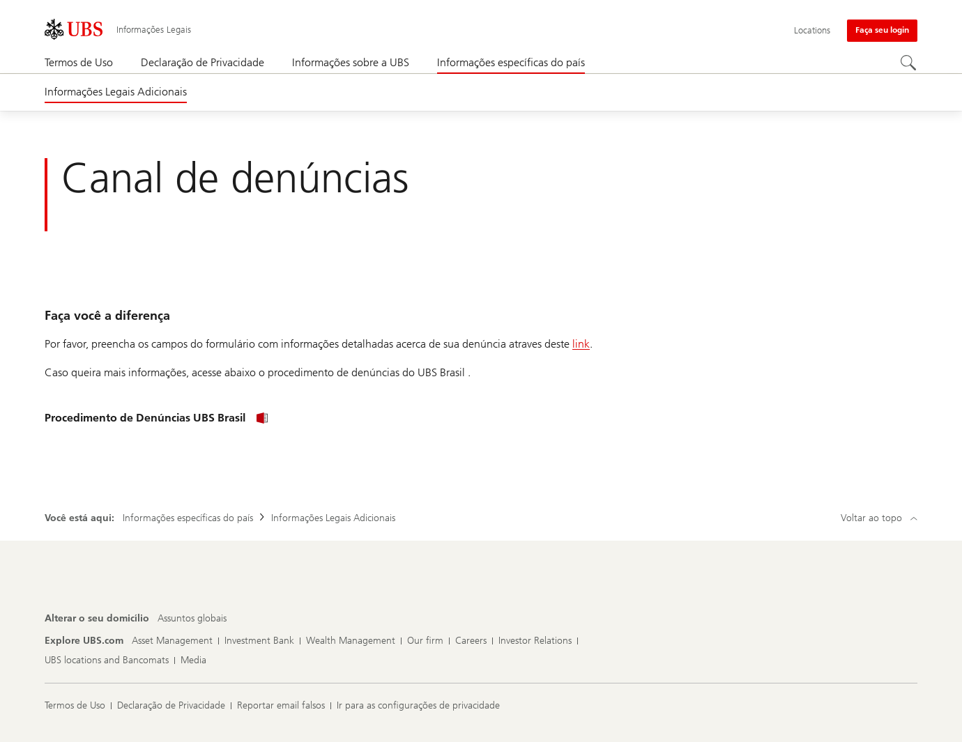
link (581, 343)
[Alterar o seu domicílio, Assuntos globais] (192, 618)
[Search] (909, 63)
